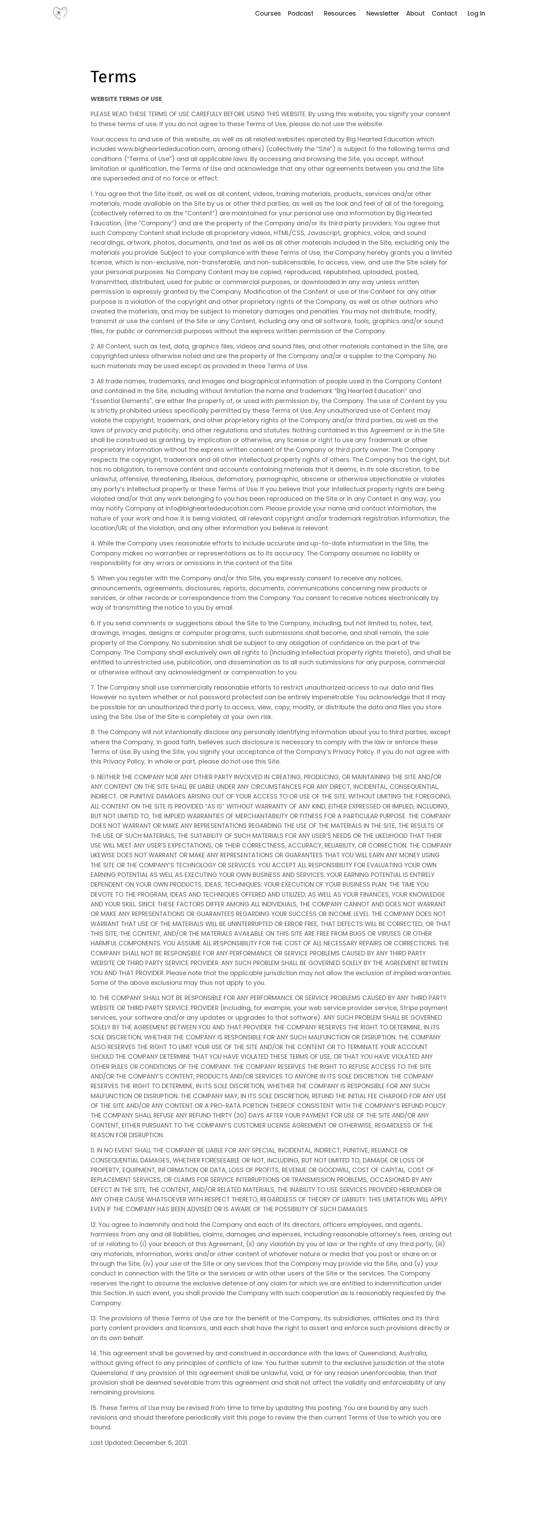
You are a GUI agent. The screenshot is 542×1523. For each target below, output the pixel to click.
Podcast (300, 13)
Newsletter (382, 13)
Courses (268, 13)
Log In (476, 13)
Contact (444, 13)
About (415, 13)
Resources (340, 13)
